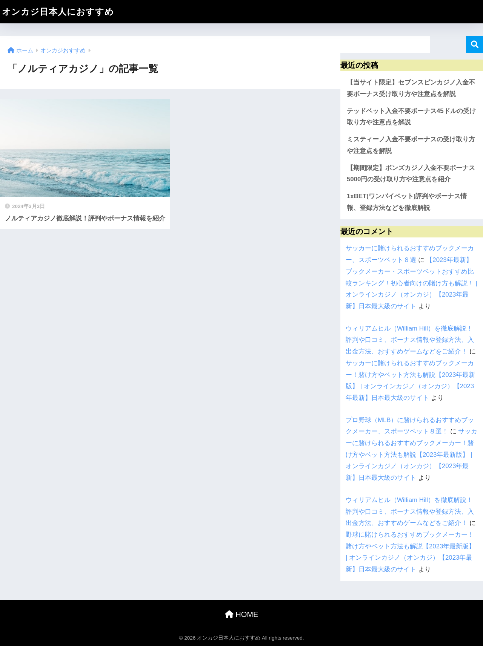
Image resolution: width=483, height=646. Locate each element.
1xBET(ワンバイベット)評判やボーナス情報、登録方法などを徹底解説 (407, 202)
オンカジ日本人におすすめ (58, 12)
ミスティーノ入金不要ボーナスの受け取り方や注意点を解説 (411, 145)
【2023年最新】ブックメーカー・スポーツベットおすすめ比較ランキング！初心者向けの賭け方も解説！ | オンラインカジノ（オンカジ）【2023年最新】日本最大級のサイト (411, 283)
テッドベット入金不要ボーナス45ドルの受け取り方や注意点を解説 (411, 116)
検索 (474, 44)
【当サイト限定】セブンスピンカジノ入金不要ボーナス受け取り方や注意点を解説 (411, 88)
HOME (241, 614)
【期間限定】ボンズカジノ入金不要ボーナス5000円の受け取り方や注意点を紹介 (411, 173)
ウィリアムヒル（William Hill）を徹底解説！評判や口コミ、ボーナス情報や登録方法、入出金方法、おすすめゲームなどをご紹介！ (410, 340)
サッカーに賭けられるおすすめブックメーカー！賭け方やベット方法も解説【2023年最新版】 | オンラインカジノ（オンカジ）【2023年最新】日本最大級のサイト (411, 454)
